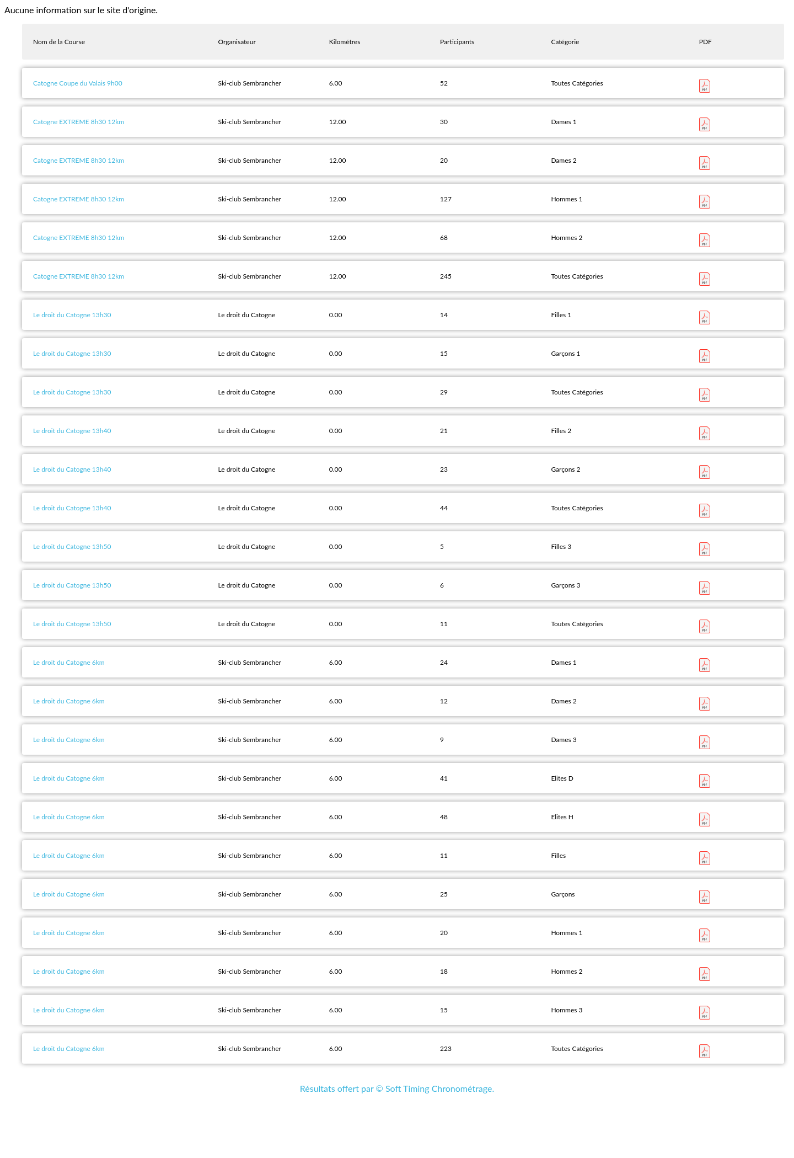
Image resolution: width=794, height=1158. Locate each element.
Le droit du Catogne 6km (69, 662)
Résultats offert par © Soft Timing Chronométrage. (397, 1088)
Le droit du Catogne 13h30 (72, 315)
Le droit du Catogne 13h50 (72, 546)
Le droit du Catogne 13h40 (72, 430)
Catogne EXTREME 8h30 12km (78, 122)
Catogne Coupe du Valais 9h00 (77, 83)
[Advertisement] (397, 1129)
